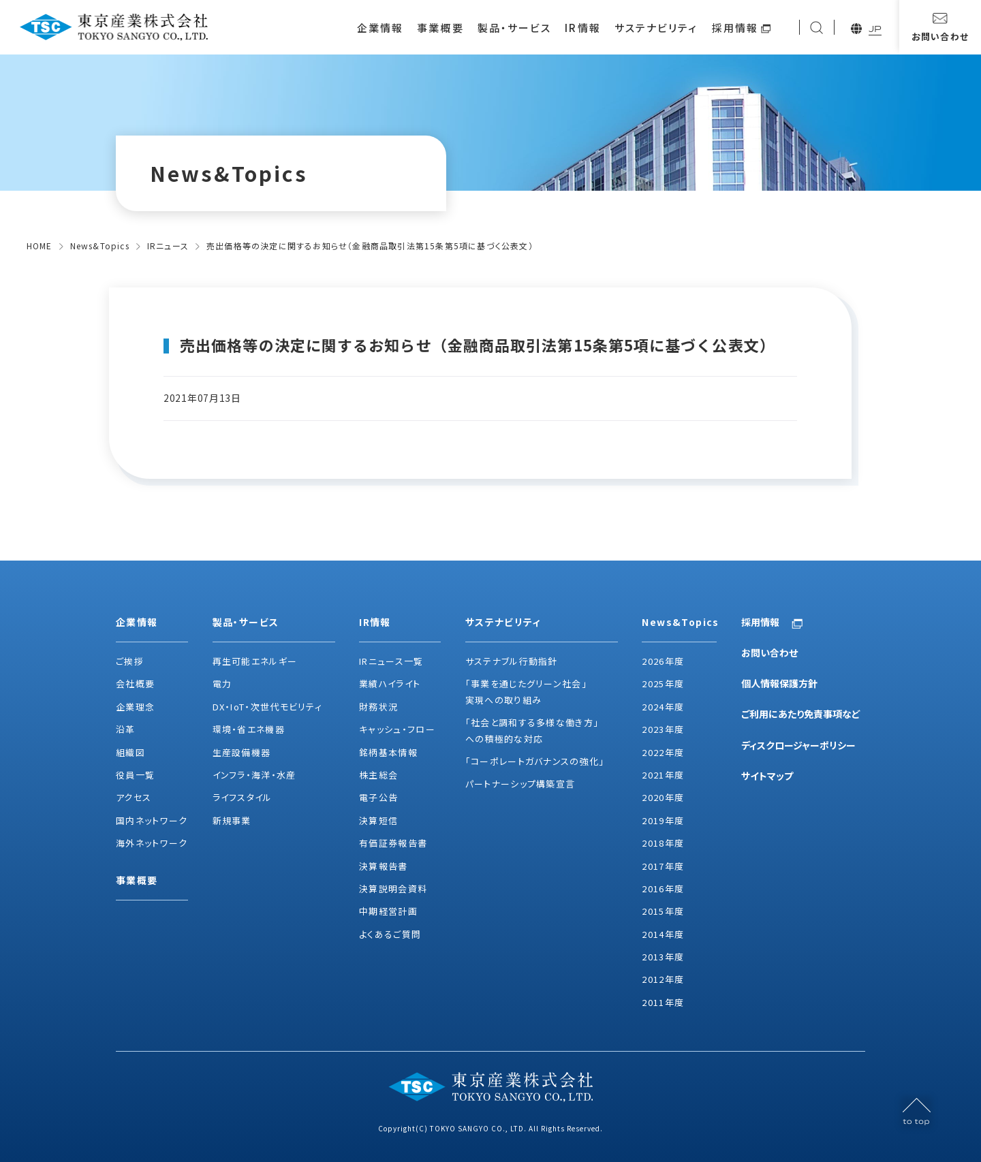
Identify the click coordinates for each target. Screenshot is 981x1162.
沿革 (126, 729)
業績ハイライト (389, 683)
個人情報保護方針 (779, 683)
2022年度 (663, 752)
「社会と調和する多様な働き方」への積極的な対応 (532, 730)
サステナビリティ (656, 27)
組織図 (130, 752)
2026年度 (663, 661)
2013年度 (663, 956)
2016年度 (663, 888)
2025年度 (663, 683)
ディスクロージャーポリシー (798, 745)
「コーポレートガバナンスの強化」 (535, 761)
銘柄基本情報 (388, 752)
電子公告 (378, 797)
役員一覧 (135, 774)
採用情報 (735, 27)
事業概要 (440, 27)
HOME (39, 245)
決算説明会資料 (393, 888)
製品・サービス (515, 27)
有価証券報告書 (393, 842)
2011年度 (663, 1002)
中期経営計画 (388, 911)
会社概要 (135, 683)
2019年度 (663, 820)
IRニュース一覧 (391, 661)
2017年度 (663, 866)
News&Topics (99, 245)
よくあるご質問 (390, 934)
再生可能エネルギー (255, 661)
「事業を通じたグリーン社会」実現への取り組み (526, 691)
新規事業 (232, 820)
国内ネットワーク (151, 820)
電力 (222, 683)
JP (875, 29)
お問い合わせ (769, 652)
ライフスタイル (242, 797)
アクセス (133, 797)
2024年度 (663, 706)
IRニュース (168, 245)
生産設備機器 (242, 752)
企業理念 (135, 706)
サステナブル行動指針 (511, 661)
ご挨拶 (130, 661)
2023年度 (663, 729)
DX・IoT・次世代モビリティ (268, 706)
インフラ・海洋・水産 (254, 774)
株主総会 (378, 774)
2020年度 (663, 797)
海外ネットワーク (151, 842)
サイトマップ (767, 776)
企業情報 (380, 27)
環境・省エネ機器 (249, 729)
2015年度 (663, 911)
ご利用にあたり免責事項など (800, 714)
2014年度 (663, 934)
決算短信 (378, 820)
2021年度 (663, 774)
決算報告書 (383, 866)
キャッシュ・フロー (397, 729)
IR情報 (582, 27)
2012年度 (663, 979)
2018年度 (663, 842)
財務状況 (378, 706)
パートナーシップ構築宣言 (520, 783)
